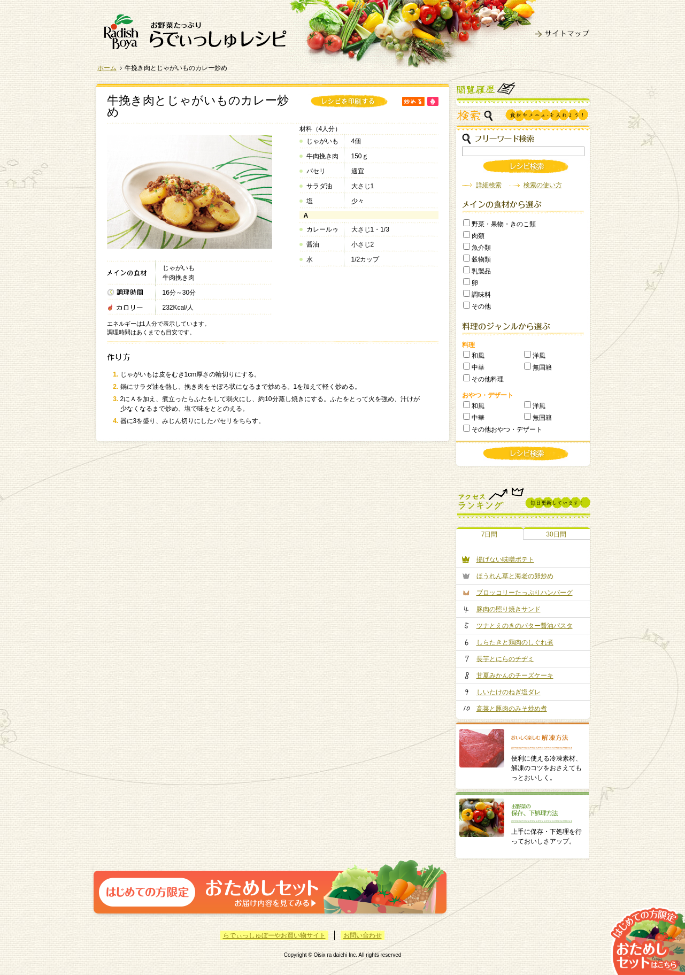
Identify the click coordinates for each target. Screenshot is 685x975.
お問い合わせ (362, 935)
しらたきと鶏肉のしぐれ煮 (514, 642)
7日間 (489, 534)
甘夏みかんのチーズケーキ (514, 675)
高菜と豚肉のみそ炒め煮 (511, 708)
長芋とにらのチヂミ (505, 659)
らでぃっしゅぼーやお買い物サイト (274, 935)
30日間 (556, 534)
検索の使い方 (543, 185)
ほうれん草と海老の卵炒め (514, 576)
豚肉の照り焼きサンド (508, 609)
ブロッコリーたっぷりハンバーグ (524, 592)
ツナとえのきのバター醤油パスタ (524, 625)
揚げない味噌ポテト (505, 559)
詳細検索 (489, 185)
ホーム (107, 68)
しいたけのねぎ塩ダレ (508, 692)
